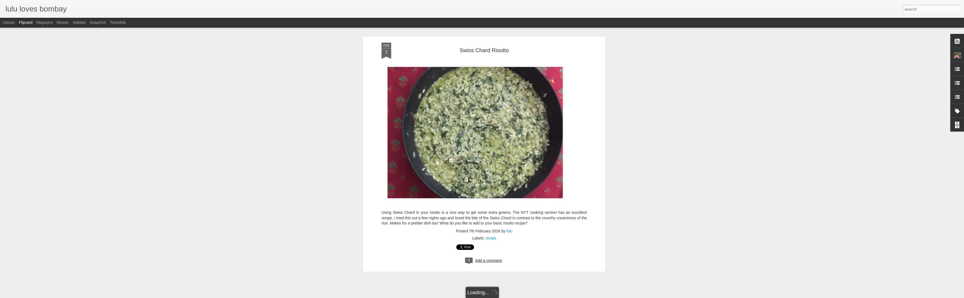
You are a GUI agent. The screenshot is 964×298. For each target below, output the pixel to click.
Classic (9, 22)
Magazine (44, 22)
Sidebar (79, 22)
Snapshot (98, 22)
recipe (491, 194)
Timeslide (118, 22)
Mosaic (63, 22)
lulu (509, 187)
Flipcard (26, 22)
